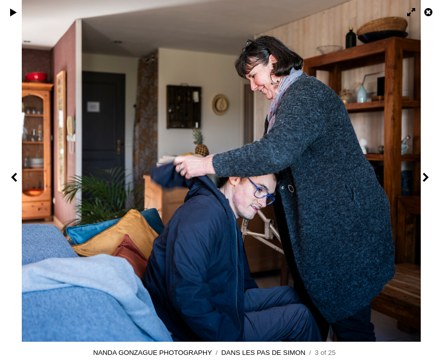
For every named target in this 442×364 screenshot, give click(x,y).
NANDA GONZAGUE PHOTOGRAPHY (152, 352)
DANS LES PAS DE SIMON (263, 352)
